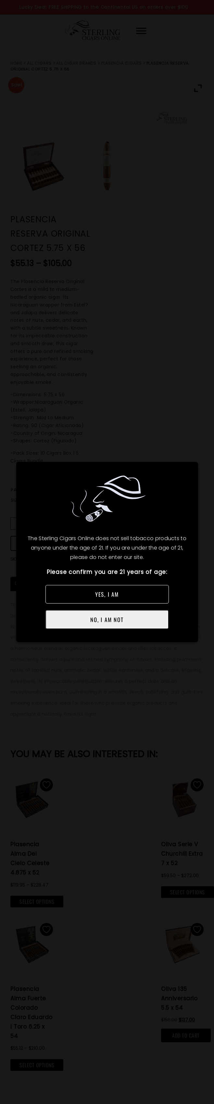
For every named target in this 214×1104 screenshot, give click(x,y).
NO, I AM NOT (107, 620)
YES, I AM (107, 594)
